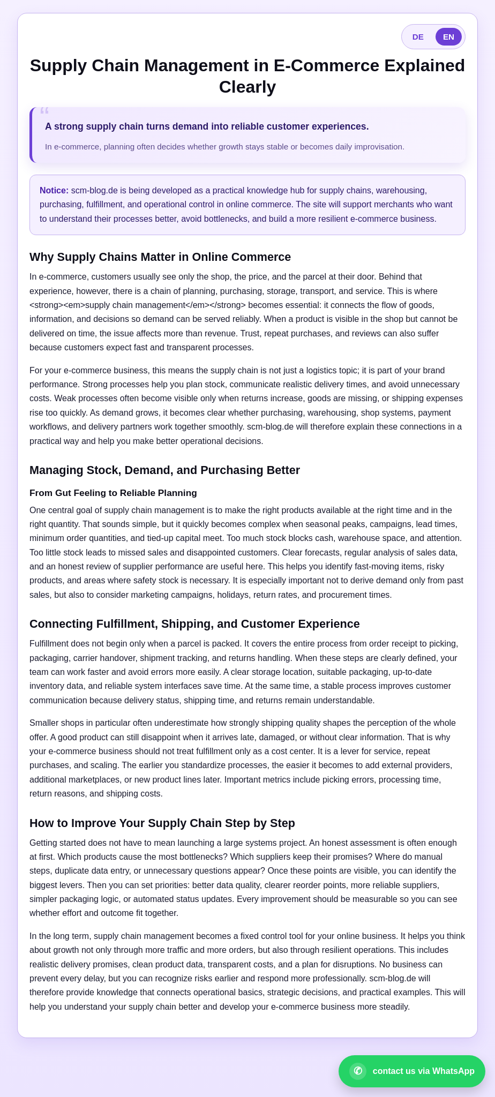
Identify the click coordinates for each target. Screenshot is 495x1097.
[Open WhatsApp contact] (412, 1071)
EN (448, 36)
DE (418, 36)
